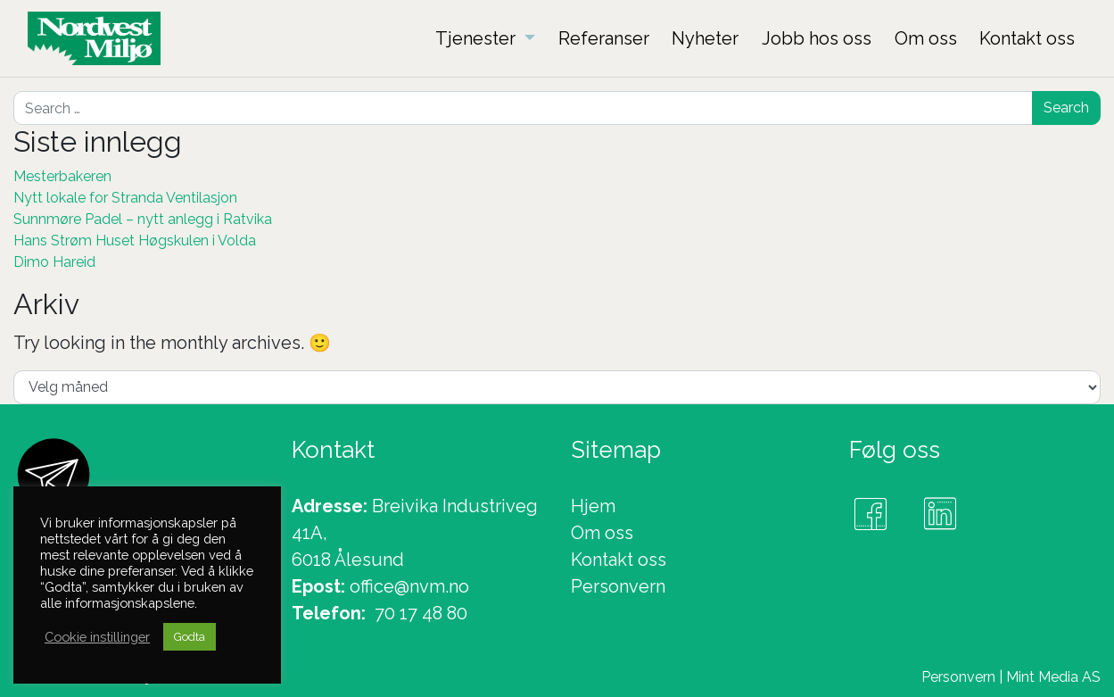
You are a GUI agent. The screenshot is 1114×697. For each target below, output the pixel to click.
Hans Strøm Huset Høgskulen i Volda (134, 240)
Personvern (618, 586)
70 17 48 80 (421, 613)
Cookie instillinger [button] (97, 636)
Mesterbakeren (62, 176)
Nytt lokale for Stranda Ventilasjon (125, 197)
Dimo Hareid (54, 261)
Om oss (602, 532)
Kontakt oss (618, 559)
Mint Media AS (1053, 676)
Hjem (593, 506)
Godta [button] (189, 636)
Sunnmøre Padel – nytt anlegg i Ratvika (142, 219)
